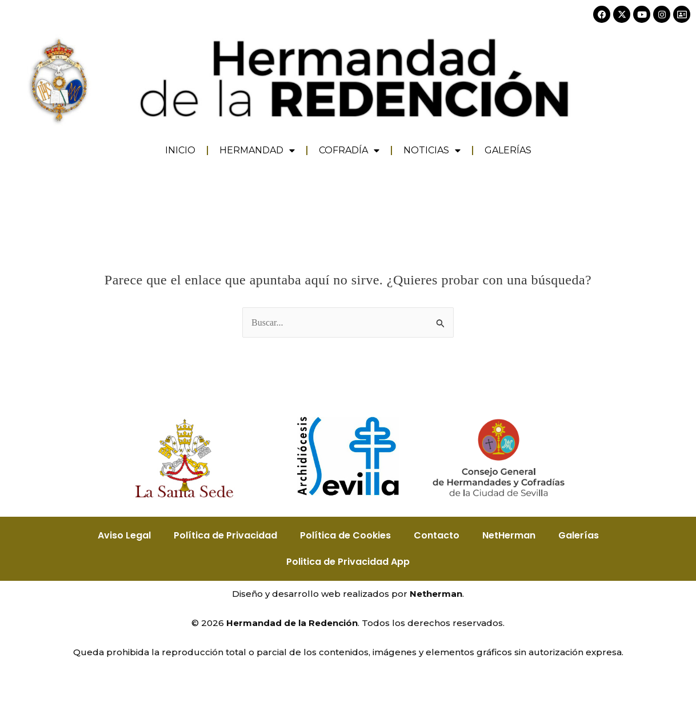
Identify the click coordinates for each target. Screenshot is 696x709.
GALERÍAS (508, 150)
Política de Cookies (345, 535)
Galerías (578, 535)
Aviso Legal (124, 535)
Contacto (436, 535)
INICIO (180, 150)
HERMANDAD (257, 150)
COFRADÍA (349, 150)
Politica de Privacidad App (348, 561)
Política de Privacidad (225, 535)
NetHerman (508, 535)
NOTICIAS (432, 150)
